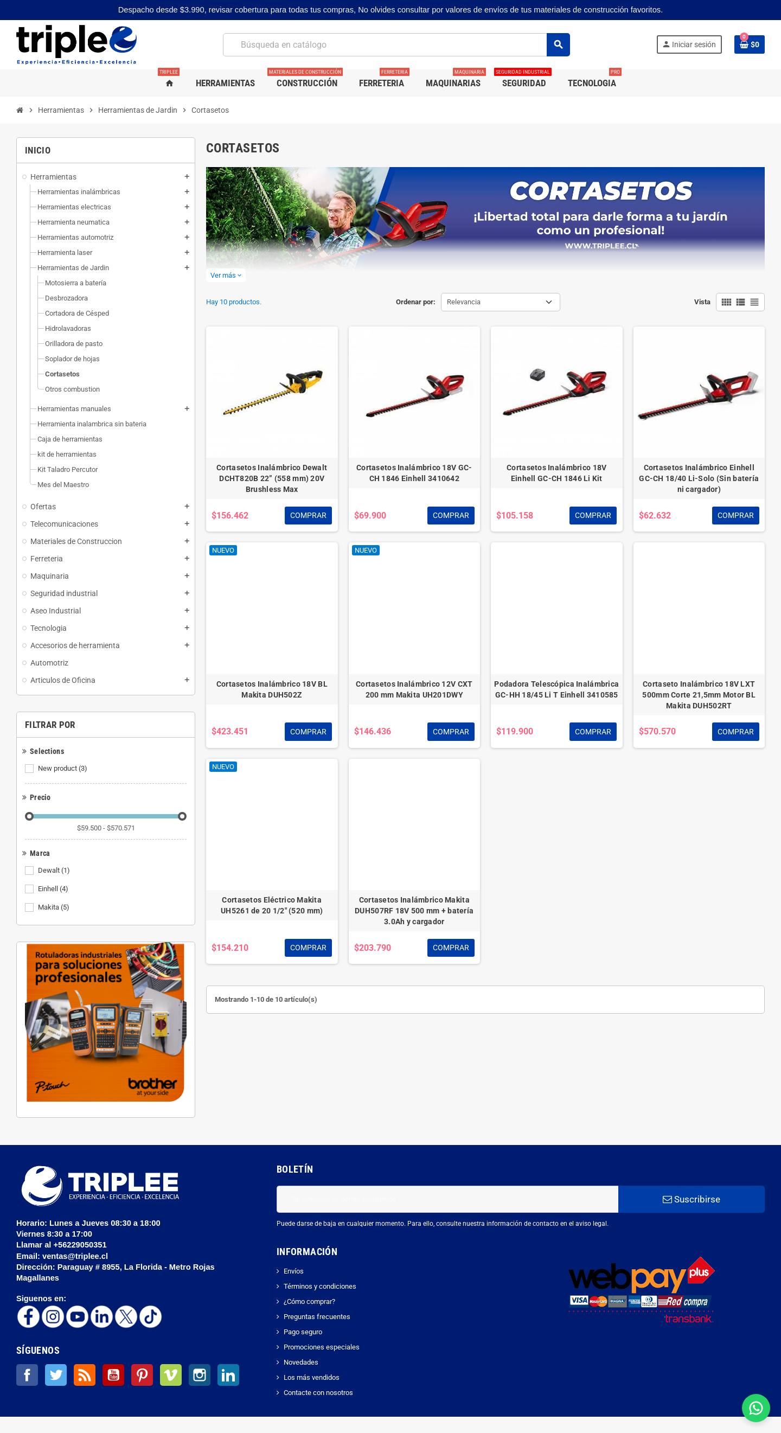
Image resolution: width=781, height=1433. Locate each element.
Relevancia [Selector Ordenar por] (464, 302)
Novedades (301, 1362)
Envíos (294, 1271)
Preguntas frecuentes (317, 1317)
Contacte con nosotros (318, 1393)
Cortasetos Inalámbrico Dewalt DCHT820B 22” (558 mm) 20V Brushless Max (271, 478)
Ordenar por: (416, 302)
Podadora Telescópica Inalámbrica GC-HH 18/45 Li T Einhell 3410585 (556, 689)
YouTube (113, 1375)
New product (63, 768)
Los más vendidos (312, 1377)
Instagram (199, 1375)
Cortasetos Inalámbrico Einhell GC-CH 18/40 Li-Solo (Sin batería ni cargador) (699, 478)
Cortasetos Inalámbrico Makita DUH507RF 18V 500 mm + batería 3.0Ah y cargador (414, 910)
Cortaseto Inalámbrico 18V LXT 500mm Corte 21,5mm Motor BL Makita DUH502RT (699, 695)
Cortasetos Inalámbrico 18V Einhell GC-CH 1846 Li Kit (556, 473)
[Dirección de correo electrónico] (447, 1199)
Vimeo (171, 1375)
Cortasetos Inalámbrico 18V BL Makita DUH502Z (272, 689)
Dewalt (55, 870)
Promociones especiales (322, 1347)
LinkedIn (228, 1375)
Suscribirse (691, 1199)
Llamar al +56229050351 (62, 1244)
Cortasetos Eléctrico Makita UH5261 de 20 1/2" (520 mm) (272, 905)
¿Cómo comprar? (309, 1301)
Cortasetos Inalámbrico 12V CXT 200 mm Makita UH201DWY (414, 689)
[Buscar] (396, 44)
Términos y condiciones (320, 1286)
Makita (54, 907)
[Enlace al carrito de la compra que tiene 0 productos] (749, 44)
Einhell (54, 889)
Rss (84, 1375)
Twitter (56, 1375)
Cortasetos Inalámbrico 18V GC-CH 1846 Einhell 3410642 (414, 473)
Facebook (27, 1375)
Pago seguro (303, 1332)
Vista (702, 302)
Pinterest (142, 1375)
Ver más (226, 275)
